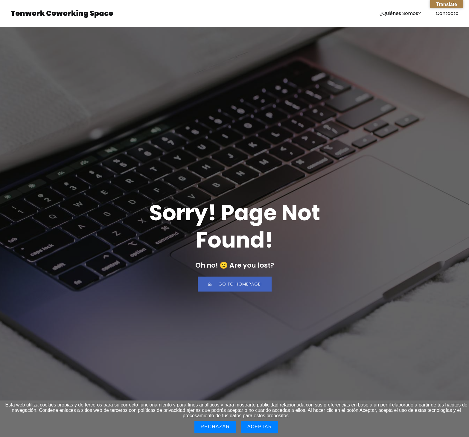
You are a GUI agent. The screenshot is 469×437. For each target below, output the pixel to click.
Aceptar (259, 426)
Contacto (447, 13)
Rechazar (215, 426)
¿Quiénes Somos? (400, 13)
